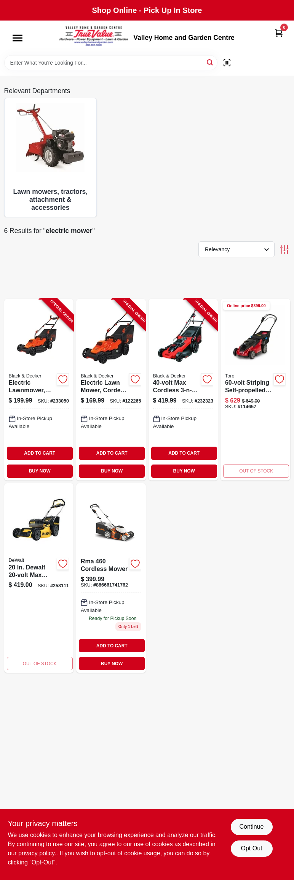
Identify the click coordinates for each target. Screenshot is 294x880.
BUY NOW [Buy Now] (40, 471)
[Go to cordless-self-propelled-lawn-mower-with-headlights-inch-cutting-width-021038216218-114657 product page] (255, 389)
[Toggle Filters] (284, 249)
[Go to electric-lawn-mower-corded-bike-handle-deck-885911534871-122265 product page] (111, 389)
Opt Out (251, 848)
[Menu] (17, 38)
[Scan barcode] (226, 62)
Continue (251, 826)
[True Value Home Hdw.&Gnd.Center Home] (93, 38)
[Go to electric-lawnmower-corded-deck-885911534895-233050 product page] (39, 389)
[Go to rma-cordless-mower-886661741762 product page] (111, 578)
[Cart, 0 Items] (279, 33)
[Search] (210, 62)
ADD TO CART (39, 453)
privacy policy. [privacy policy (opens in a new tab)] (37, 853)
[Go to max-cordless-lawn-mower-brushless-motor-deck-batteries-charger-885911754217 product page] (39, 578)
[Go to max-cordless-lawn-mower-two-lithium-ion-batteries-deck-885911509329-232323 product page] (183, 389)
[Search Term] (110, 62)
